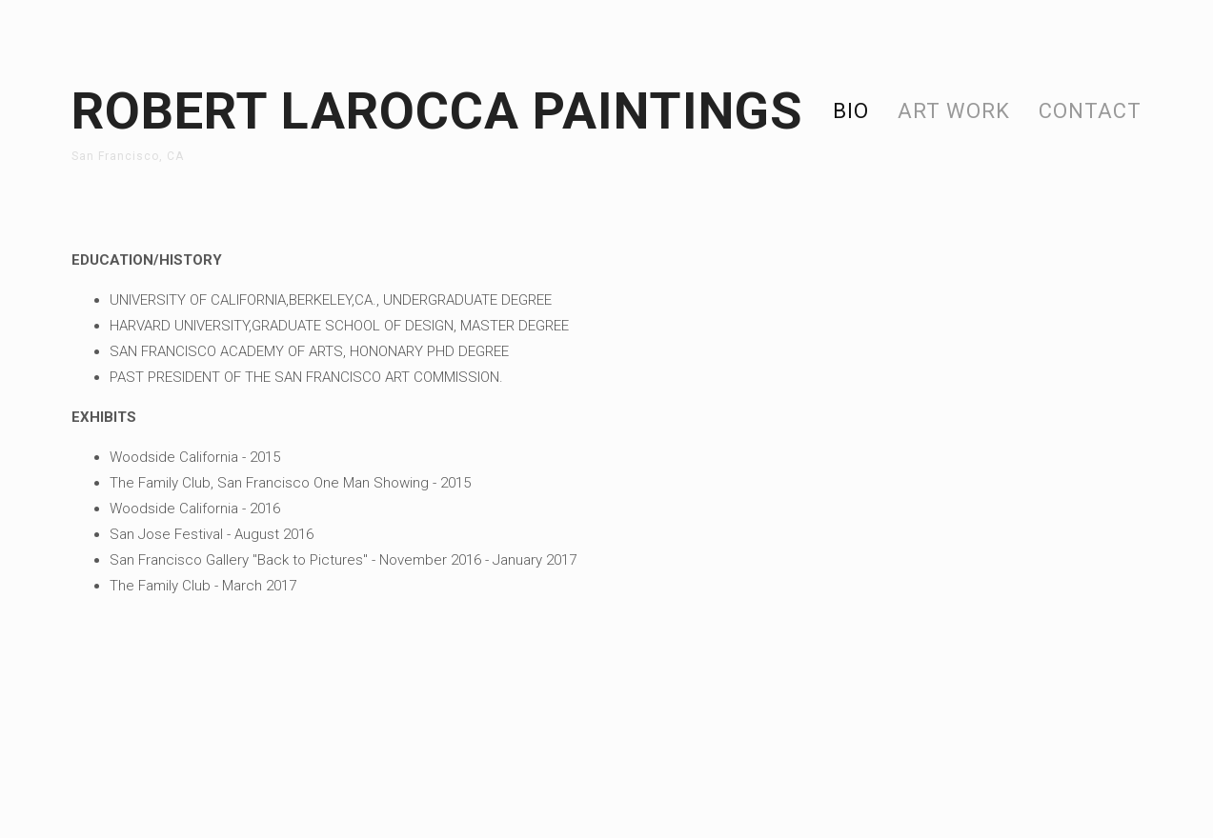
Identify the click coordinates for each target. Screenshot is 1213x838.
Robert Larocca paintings (437, 111)
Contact (1090, 111)
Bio (851, 111)
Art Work (954, 111)
